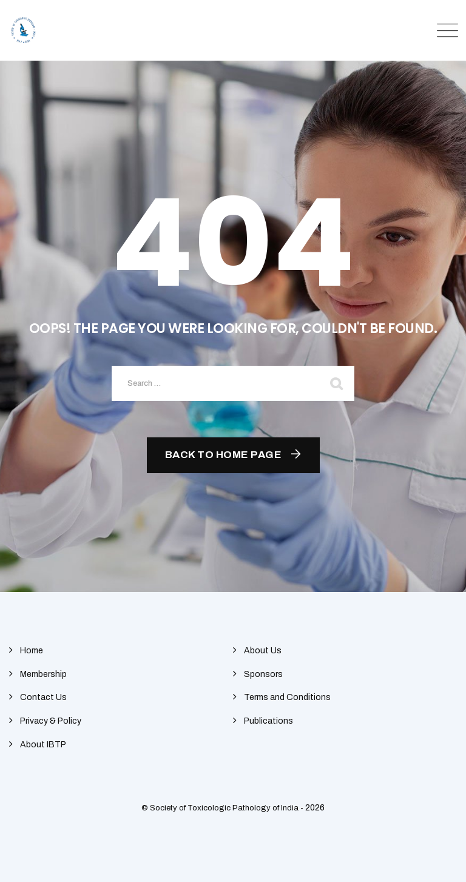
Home (31, 650)
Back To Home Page (223, 454)
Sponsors (263, 674)
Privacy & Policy (50, 720)
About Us (263, 650)
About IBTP (43, 744)
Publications (268, 720)
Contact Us (43, 697)
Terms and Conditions (287, 697)
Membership (43, 674)
